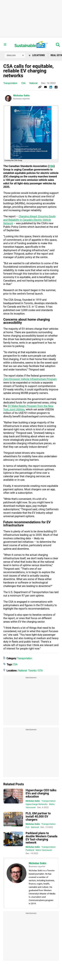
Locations (37, 55)
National (33, 83)
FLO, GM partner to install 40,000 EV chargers (38, 816)
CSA (23, 83)
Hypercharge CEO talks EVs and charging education (41, 793)
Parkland (30, 850)
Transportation (10, 83)
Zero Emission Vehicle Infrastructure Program (30, 379)
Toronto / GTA (35, 670)
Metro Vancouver (44, 850)
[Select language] (15, 55)
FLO (27, 827)
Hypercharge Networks (36, 804)
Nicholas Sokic (21, 95)
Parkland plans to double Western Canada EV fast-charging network (41, 837)
